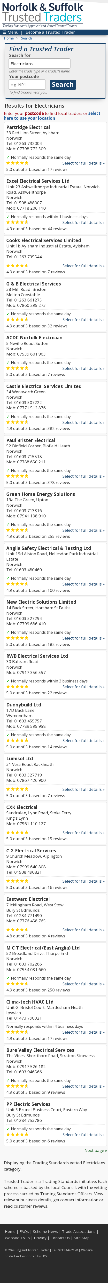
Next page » (96, 1150)
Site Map (82, 1237)
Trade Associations (78, 1231)
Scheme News (45, 1231)
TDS (44, 1256)
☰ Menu (11, 32)
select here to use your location (52, 116)
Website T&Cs (17, 1237)
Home (10, 1231)
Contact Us (60, 1237)
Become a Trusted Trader (50, 32)
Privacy (40, 1237)
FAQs (24, 1231)
